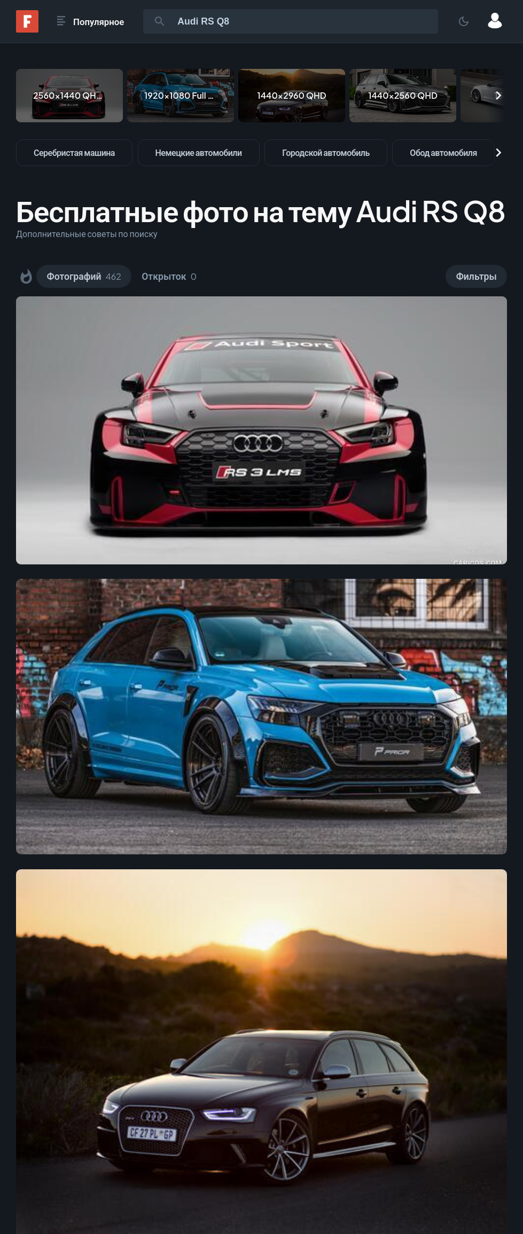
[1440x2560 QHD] (402, 95)
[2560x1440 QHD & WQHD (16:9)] (69, 95)
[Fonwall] (27, 29)
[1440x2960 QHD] (291, 95)
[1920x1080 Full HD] (180, 95)
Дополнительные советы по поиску (87, 233)
